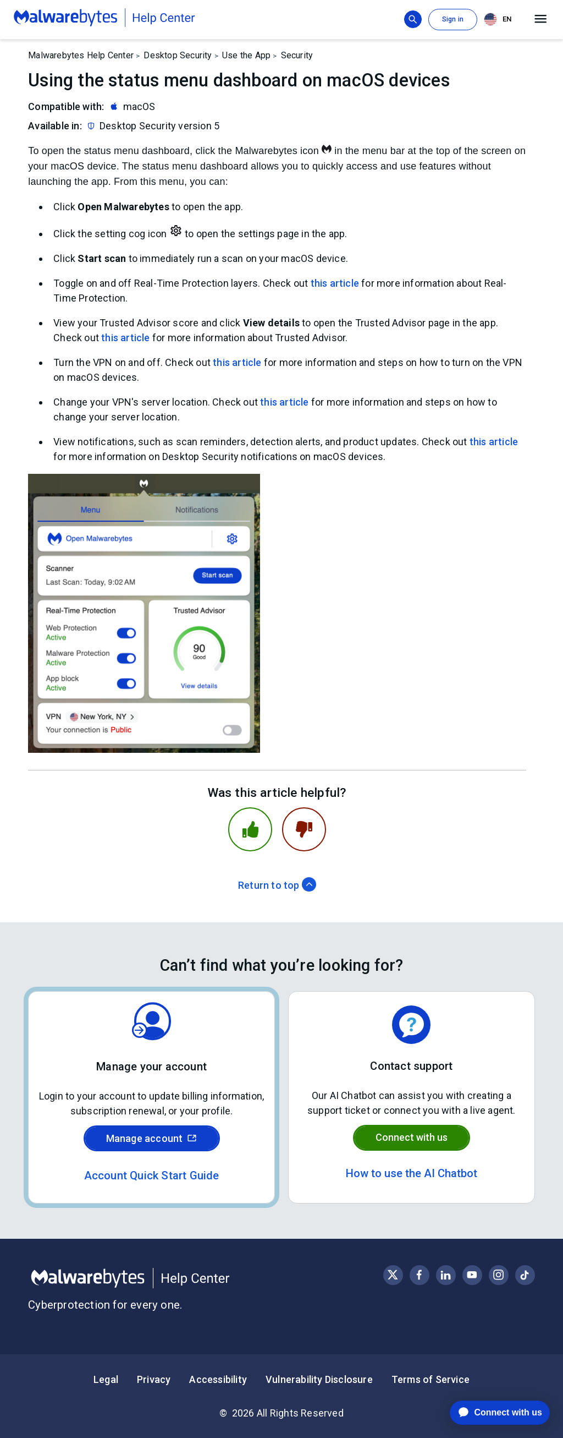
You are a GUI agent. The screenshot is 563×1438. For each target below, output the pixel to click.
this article (335, 283)
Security (297, 55)
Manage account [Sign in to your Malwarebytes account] (151, 1138)
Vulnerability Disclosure (319, 1379)
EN (497, 19)
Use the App (246, 55)
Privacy (153, 1379)
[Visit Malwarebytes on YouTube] (472, 1274)
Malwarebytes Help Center (81, 55)
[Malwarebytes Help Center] (155, 1278)
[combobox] (500, 19)
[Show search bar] (413, 19)
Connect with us (412, 1137)
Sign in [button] (452, 19)
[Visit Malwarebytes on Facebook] (419, 1274)
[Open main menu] (540, 19)
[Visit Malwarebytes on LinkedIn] (445, 1274)
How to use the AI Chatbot (411, 1173)
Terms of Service (430, 1379)
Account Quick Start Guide (151, 1175)
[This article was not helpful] (304, 829)
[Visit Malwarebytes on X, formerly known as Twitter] (393, 1274)
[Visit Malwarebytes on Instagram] (498, 1274)
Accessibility (218, 1379)
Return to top (277, 885)
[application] (491, 1412)
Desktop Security (177, 55)
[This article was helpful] (250, 829)
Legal (105, 1379)
